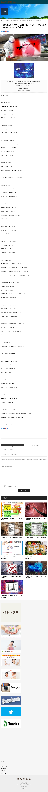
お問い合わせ (4, 773)
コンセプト (3, 763)
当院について (4, 768)
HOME (2, 761)
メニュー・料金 (4, 766)
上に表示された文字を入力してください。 (9, 486)
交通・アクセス (4, 770)
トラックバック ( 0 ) (35, 445)
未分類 (7, 28)
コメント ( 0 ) (12, 445)
